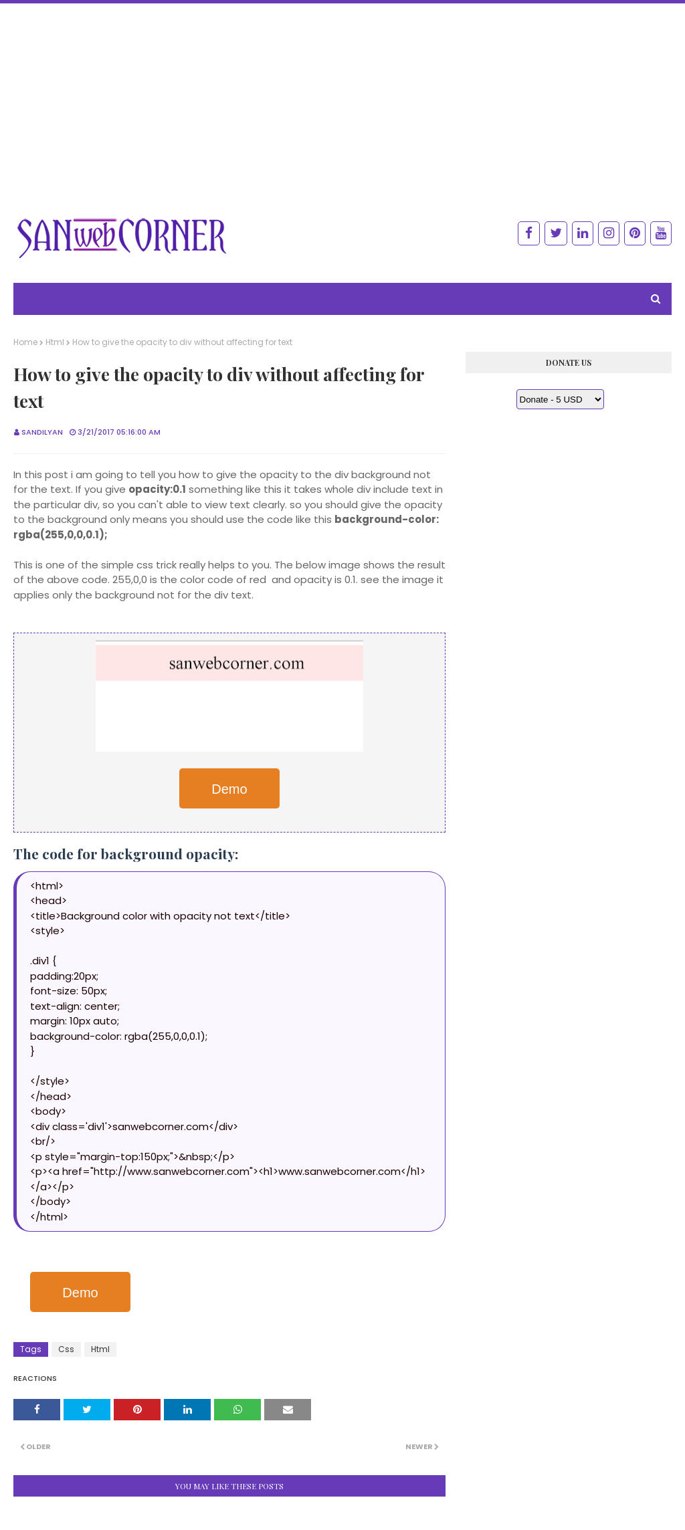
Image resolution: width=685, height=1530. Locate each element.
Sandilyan (42, 432)
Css (66, 1349)
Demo (229, 789)
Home (25, 342)
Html (54, 342)
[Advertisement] (342, 97)
